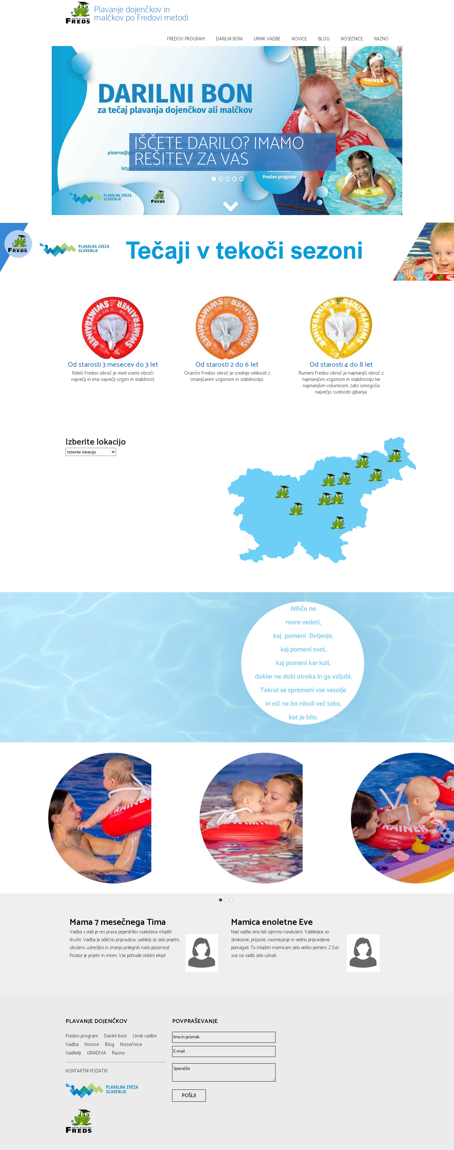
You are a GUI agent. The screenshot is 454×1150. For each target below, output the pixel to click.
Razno (381, 39)
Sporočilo (224, 1072)
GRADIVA (96, 1053)
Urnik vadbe (267, 39)
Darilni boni (229, 39)
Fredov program (186, 39)
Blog (323, 39)
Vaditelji (73, 1053)
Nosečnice (352, 39)
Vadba (72, 1044)
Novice (299, 39)
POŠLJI (189, 1095)
